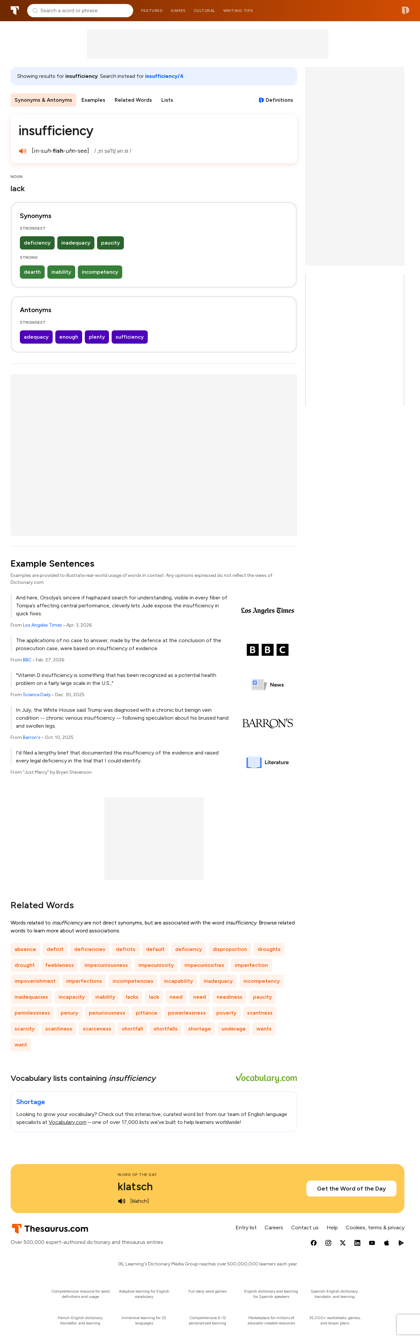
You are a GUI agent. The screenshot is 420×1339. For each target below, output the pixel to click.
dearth (32, 272)
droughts (269, 949)
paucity (110, 243)
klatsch (135, 1186)
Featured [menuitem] (152, 10)
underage (234, 1029)
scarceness (97, 1029)
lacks (132, 997)
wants (264, 1029)
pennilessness (32, 1013)
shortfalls (166, 1029)
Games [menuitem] (178, 10)
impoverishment (35, 981)
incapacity (72, 997)
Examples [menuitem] (93, 100)
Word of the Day (137, 1174)
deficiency (37, 243)
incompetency (100, 272)
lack (154, 997)
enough (68, 337)
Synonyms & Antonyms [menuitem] (43, 100)
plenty (97, 337)
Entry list (246, 1227)
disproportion (230, 949)
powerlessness (187, 1013)
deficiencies (89, 949)
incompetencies (133, 981)
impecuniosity (156, 965)
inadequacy (75, 243)
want (21, 1044)
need (176, 997)
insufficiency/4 (164, 76)
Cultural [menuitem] (204, 10)
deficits (125, 949)
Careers (274, 1227)
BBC (27, 660)
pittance (146, 1013)
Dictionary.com (405, 11)
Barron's (31, 737)
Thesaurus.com (15, 10)
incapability (178, 981)
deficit (55, 949)
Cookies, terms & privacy (375, 1227)
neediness (229, 997)
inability (61, 272)
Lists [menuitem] (167, 100)
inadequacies (31, 997)
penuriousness (107, 1013)
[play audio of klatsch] (122, 1201)
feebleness (59, 965)
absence (25, 949)
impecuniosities (204, 965)
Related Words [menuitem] (133, 100)
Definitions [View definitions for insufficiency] (279, 100)
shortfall (132, 1029)
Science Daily (37, 694)
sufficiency (130, 337)
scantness (260, 1013)
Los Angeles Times (42, 625)
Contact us (305, 1227)
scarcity (25, 1029)
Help (332, 1227)
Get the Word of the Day (351, 1188)
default (155, 949)
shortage (199, 1029)
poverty (226, 1013)
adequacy (36, 337)
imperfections (84, 981)
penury (69, 1013)
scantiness (58, 1029)
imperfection (251, 965)
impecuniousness (106, 965)
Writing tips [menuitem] (238, 10)
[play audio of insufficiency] (22, 151)
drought (25, 965)
